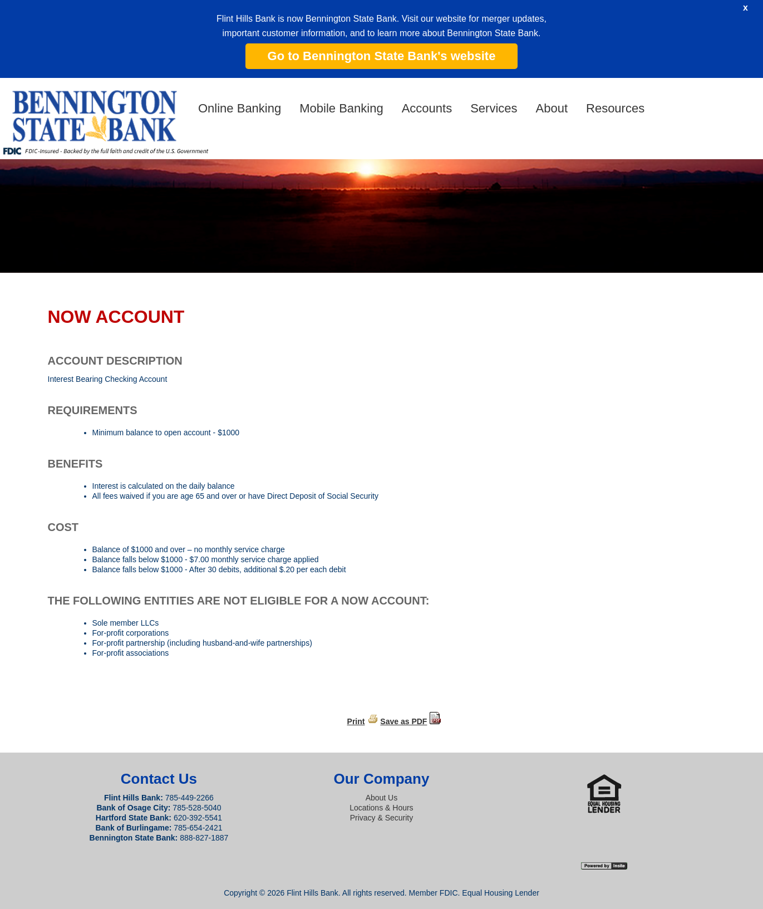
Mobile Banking (341, 108)
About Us (382, 797)
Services (493, 108)
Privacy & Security (382, 817)
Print (356, 721)
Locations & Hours (381, 807)
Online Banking (239, 108)
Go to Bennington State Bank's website (382, 56)
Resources (615, 108)
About (552, 108)
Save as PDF (403, 721)
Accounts (427, 108)
